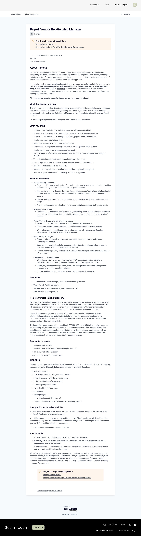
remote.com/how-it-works (85, 77)
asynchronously (79, 159)
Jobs (123, 525)
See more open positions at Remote (49, 491)
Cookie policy (75, 514)
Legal (134, 531)
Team (107, 6)
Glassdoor (45, 91)
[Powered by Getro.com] (70, 508)
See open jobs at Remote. (44, 44)
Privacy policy (65, 514)
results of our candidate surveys (73, 91)
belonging (61, 89)
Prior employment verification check (48, 355)
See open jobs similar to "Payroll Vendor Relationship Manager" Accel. (60, 47)
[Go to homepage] (11, 5)
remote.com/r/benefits (84, 364)
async (59, 381)
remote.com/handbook (56, 84)
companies (31, 14)
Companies (94, 6)
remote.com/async (57, 414)
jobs (16, 14)
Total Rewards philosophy (48, 302)
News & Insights (120, 6)
